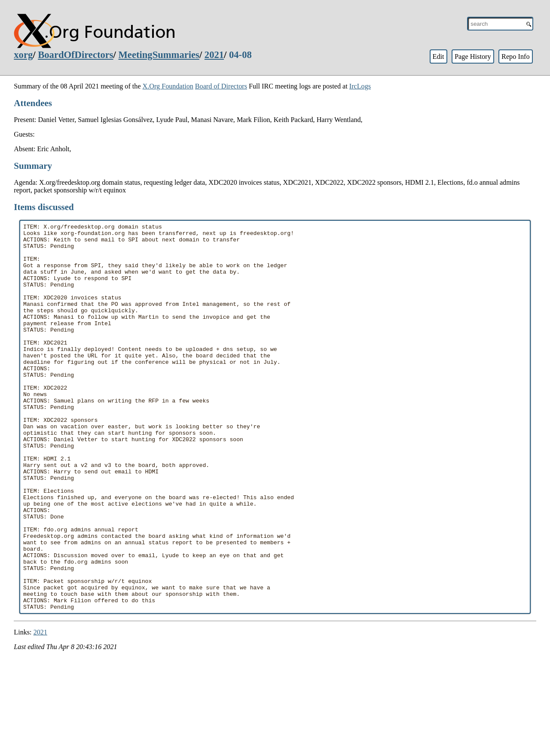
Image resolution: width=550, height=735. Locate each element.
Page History (473, 56)
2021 (214, 54)
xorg (23, 54)
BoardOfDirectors (75, 54)
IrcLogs (360, 86)
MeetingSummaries (159, 54)
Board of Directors (221, 86)
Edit (438, 56)
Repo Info (515, 56)
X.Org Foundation (168, 86)
